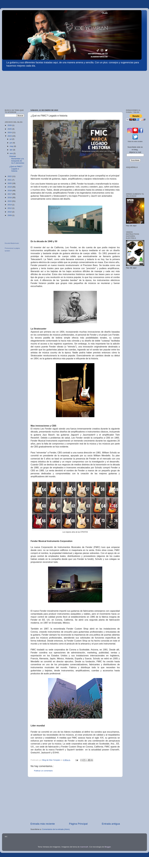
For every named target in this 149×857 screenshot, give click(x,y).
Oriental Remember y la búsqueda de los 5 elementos (16, 159)
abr (11, 150)
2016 (10, 198)
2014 (10, 205)
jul (11, 139)
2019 (10, 187)
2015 (10, 201)
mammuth (84, 847)
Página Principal (78, 823)
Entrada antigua (111, 823)
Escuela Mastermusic (12, 243)
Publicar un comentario (43, 771)
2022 (10, 176)
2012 (10, 208)
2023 (10, 136)
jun (11, 143)
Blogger (108, 847)
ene (11, 153)
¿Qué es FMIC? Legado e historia (15, 168)
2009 (10, 215)
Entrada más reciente (42, 823)
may (12, 146)
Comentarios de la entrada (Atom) (56, 829)
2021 (10, 180)
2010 (10, 212)
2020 (10, 183)
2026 (10, 125)
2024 (10, 132)
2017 (10, 194)
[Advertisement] (22, 89)
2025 (10, 129)
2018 (10, 190)
